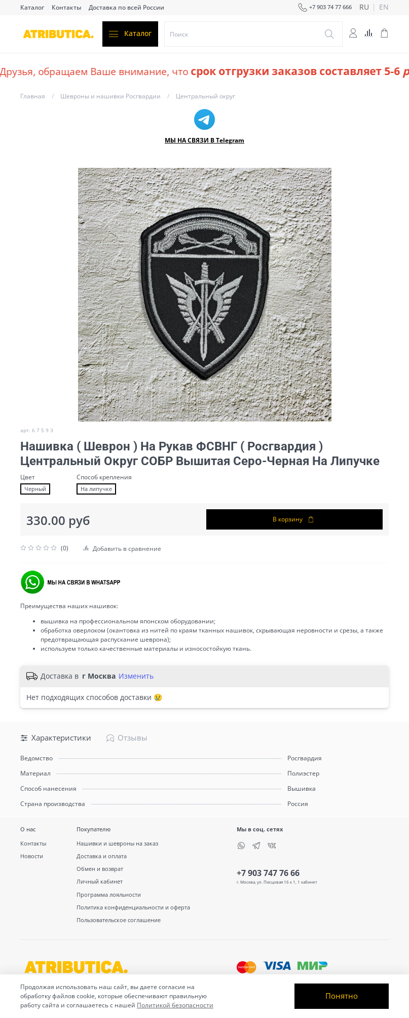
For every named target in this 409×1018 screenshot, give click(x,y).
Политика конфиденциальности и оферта (133, 907)
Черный (35, 489)
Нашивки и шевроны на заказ (117, 843)
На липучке (96, 489)
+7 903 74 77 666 (325, 8)
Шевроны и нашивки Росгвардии (110, 96)
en (384, 7)
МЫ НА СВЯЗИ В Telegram (204, 140)
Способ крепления (104, 477)
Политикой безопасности (175, 1005)
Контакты (66, 7)
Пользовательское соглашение (119, 920)
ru (364, 7)
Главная (32, 96)
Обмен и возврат (100, 868)
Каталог (32, 7)
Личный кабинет (100, 881)
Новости (31, 856)
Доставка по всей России (126, 7)
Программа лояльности (109, 894)
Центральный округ (205, 96)
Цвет (27, 477)
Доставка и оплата (102, 856)
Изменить (136, 676)
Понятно (341, 996)
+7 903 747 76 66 (268, 873)
